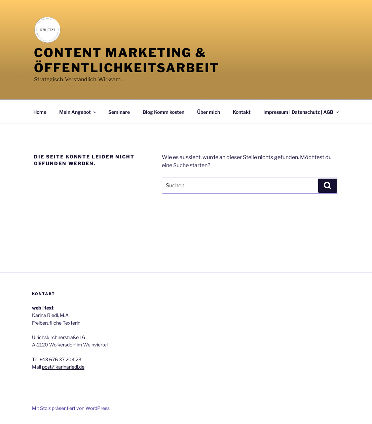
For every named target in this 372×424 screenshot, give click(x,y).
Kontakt (242, 112)
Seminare (119, 112)
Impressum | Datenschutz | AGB (301, 112)
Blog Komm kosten (163, 112)
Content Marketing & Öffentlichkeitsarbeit (126, 60)
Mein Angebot (78, 112)
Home (39, 112)
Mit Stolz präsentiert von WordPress (71, 408)
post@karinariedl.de (63, 367)
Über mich (208, 112)
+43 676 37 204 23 (60, 359)
